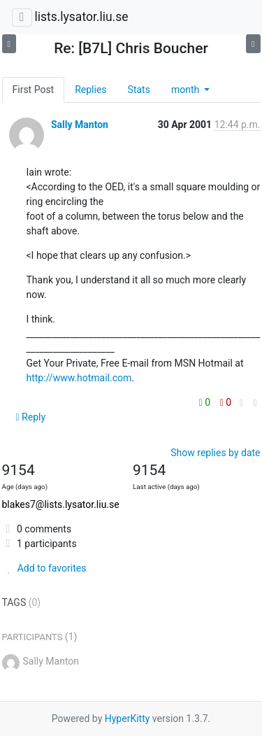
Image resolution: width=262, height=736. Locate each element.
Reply (31, 417)
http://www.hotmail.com (79, 377)
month (186, 89)
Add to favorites (44, 568)
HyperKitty (127, 718)
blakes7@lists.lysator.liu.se (60, 504)
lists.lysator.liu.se (81, 17)
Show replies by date (215, 452)
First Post (33, 89)
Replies (90, 89)
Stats (139, 89)
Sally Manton (79, 124)
